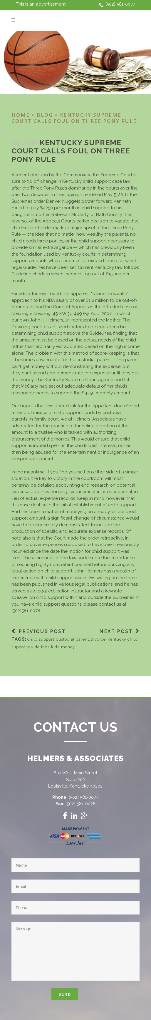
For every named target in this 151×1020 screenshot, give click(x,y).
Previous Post (42, 631)
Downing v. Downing (31, 313)
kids (55, 647)
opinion (74, 194)
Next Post (115, 631)
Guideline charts (28, 274)
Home (20, 114)
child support (40, 639)
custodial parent (72, 639)
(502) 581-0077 (120, 4)
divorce (98, 639)
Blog (45, 114)
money (68, 647)
